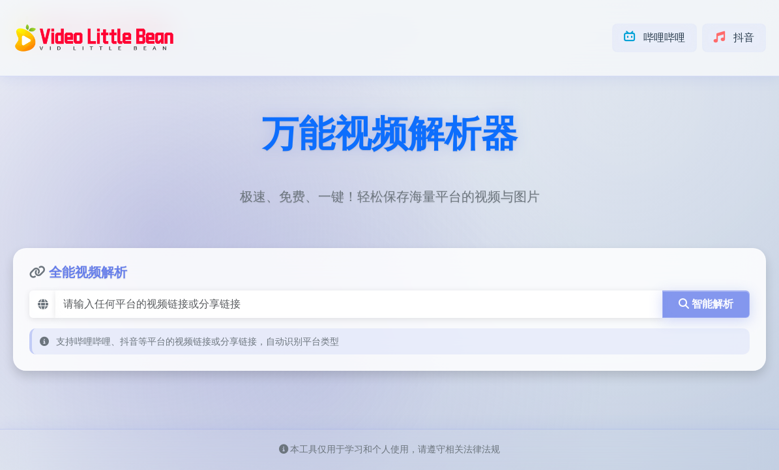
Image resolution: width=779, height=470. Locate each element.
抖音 (734, 37)
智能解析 (706, 304)
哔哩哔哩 (654, 37)
